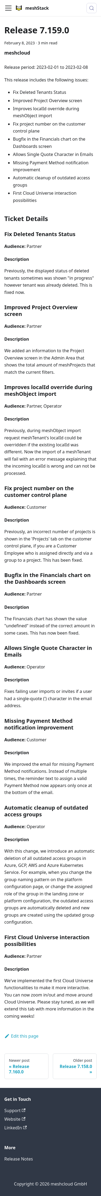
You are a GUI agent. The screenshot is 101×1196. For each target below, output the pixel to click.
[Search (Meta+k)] (91, 8)
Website (14, 1119)
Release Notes (18, 1159)
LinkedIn (15, 1128)
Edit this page (21, 1036)
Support (15, 1110)
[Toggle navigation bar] (8, 8)
